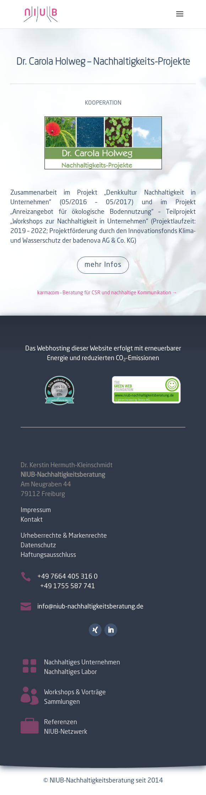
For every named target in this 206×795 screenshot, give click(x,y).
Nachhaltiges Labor (70, 671)
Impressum (36, 510)
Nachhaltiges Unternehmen (82, 662)
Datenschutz (38, 545)
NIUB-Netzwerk (65, 731)
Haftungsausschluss (48, 555)
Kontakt (32, 520)
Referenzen (60, 721)
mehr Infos (103, 265)
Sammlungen (62, 701)
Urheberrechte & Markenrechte (64, 536)
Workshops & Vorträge (75, 692)
